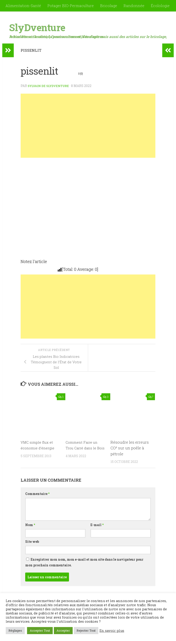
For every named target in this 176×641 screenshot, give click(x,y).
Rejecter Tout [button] (86, 630)
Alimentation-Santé (23, 5)
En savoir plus (111, 631)
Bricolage (108, 5)
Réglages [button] (15, 630)
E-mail (97, 525)
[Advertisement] (88, 126)
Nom (30, 525)
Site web (32, 541)
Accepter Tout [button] (40, 630)
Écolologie (160, 5)
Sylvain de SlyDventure (50, 86)
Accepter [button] (63, 630)
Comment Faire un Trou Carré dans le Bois (83, 448)
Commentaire (37, 494)
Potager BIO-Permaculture (70, 5)
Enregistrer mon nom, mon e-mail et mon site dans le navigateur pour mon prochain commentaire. (84, 562)
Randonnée (134, 5)
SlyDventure (37, 27)
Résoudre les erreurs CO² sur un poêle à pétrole (129, 448)
